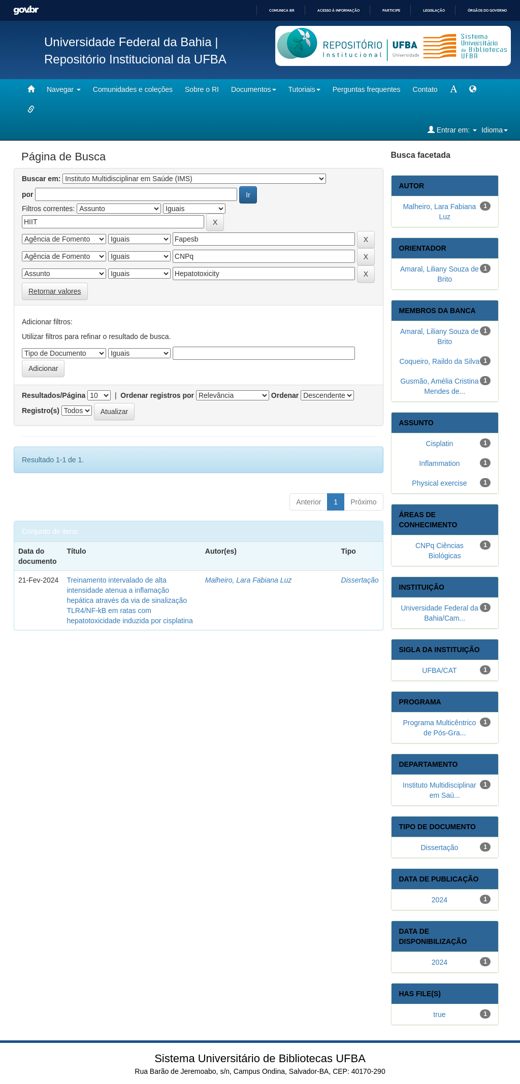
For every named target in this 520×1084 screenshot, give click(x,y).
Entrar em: (452, 129)
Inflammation (439, 463)
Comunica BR (282, 10)
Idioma (494, 130)
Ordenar (285, 395)
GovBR (26, 10)
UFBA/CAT (439, 670)
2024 (439, 900)
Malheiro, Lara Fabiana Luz (248, 580)
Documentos (253, 89)
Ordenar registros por (157, 395)
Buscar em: (41, 179)
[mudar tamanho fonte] (453, 89)
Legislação (434, 10)
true (439, 1014)
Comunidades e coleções (133, 89)
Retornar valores (54, 291)
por (28, 194)
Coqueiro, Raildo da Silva (439, 361)
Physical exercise (439, 483)
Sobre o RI (202, 89)
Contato (425, 89)
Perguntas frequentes (367, 89)
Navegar (64, 89)
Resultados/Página (53, 395)
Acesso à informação (338, 10)
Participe (391, 10)
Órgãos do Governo (487, 10)
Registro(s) (40, 410)
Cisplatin (439, 443)
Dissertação (360, 580)
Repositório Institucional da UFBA (135, 59)
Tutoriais (304, 89)
